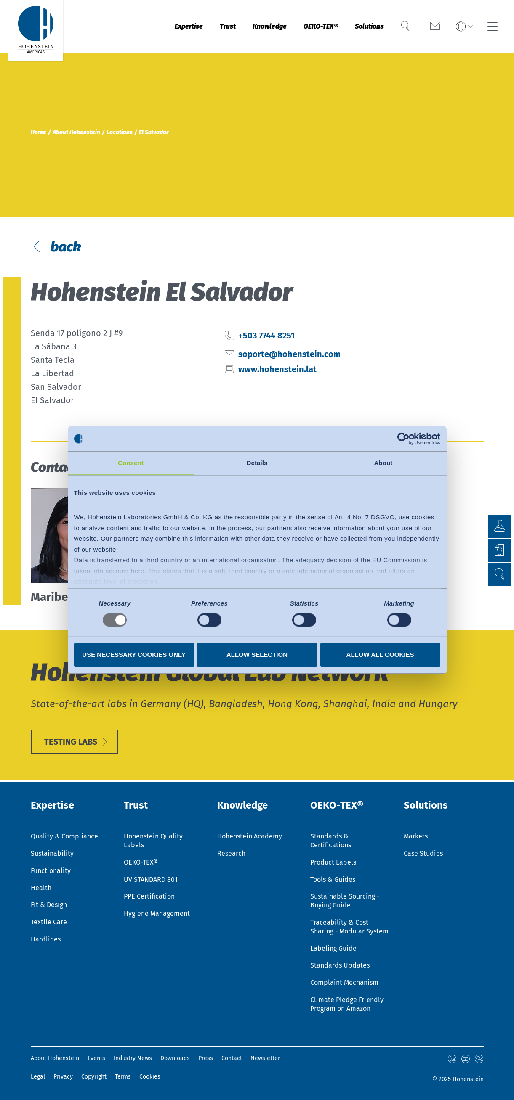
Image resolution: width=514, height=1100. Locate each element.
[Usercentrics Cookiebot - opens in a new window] (403, 438)
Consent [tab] (131, 462)
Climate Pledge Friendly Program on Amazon (347, 1004)
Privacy (63, 1076)
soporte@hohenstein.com (289, 354)
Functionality (51, 871)
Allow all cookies (380, 654)
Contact (231, 1058)
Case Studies (423, 853)
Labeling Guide (333, 948)
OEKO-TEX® (308, 26)
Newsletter (265, 1058)
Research (231, 853)
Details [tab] (257, 462)
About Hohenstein (55, 1058)
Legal (38, 1076)
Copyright (94, 1076)
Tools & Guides (332, 879)
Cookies (149, 1076)
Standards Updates (340, 965)
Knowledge (248, 26)
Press (205, 1058)
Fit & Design (49, 905)
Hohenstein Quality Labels (153, 840)
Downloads (175, 1058)
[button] (499, 574)
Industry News (133, 1058)
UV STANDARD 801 (151, 879)
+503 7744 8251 (266, 336)
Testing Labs (70, 742)
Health (41, 888)
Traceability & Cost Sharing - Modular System (349, 926)
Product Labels (333, 862)
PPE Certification (149, 896)
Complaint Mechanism (344, 982)
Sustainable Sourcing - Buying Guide (344, 900)
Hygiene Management (157, 914)
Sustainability (52, 853)
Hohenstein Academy (249, 836)
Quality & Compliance (64, 836)
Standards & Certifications (330, 840)
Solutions (365, 26)
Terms (123, 1076)
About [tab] (383, 462)
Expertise (155, 26)
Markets (416, 836)
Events (96, 1058)
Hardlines (46, 939)
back (64, 246)
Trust (200, 26)
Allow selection (257, 654)
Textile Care (49, 922)
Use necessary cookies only (133, 654)
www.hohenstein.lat (277, 369)
